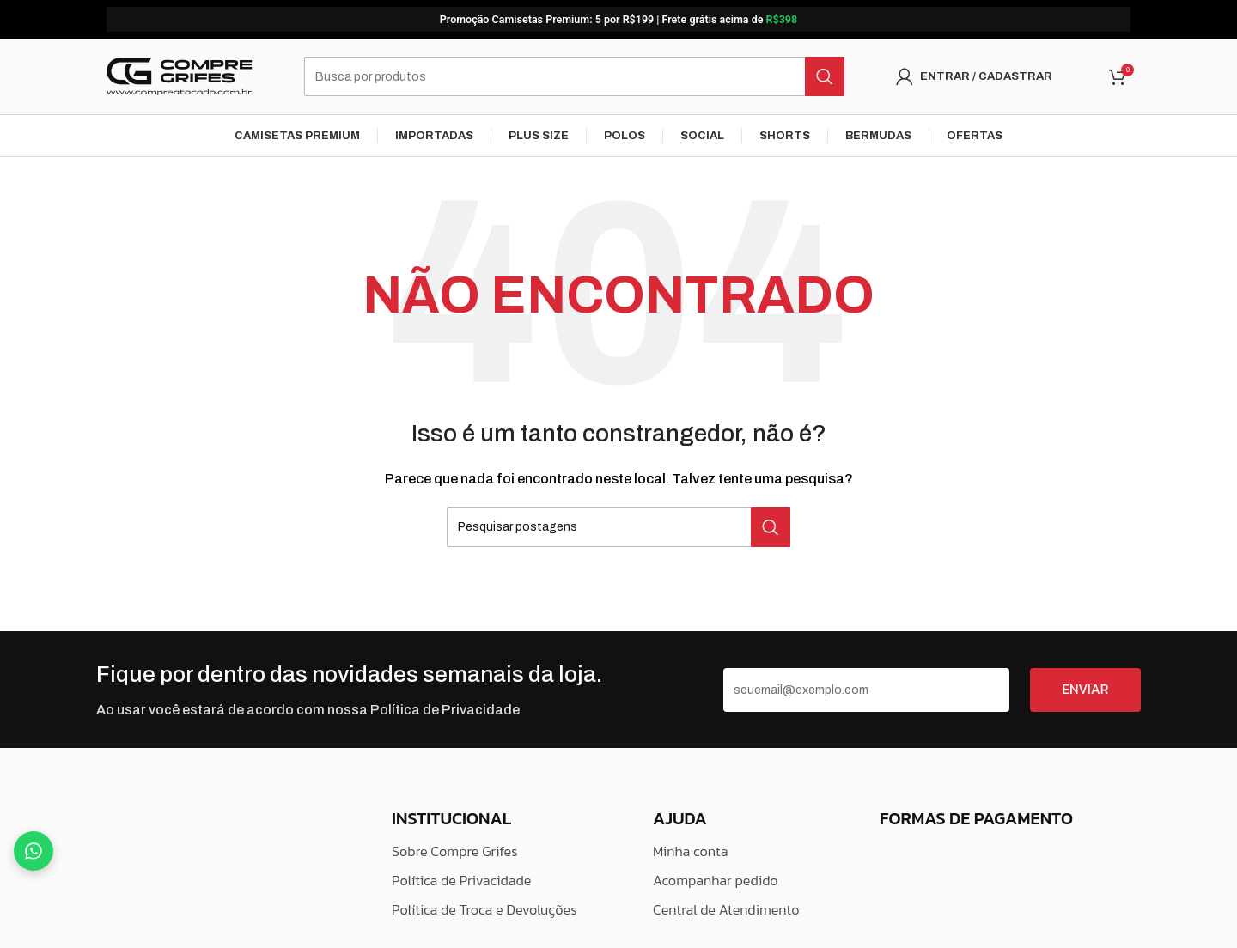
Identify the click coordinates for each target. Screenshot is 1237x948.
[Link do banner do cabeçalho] (618, 19)
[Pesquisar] (574, 77)
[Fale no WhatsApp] (33, 851)
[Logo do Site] (180, 76)
